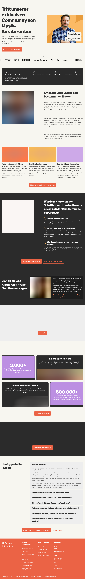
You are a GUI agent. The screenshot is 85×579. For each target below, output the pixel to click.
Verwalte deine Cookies (50, 576)
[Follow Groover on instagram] (2, 546)
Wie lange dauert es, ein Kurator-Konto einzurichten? (57, 513)
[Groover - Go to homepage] (12, 543)
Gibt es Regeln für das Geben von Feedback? (57, 503)
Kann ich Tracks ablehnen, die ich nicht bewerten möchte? (57, 519)
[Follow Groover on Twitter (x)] (12, 546)
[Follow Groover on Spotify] (9, 546)
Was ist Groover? (57, 465)
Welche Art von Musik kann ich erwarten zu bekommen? (57, 508)
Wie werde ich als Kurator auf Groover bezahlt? (57, 497)
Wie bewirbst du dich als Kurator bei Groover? (57, 492)
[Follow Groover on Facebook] (4, 546)
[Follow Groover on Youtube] (7, 546)
